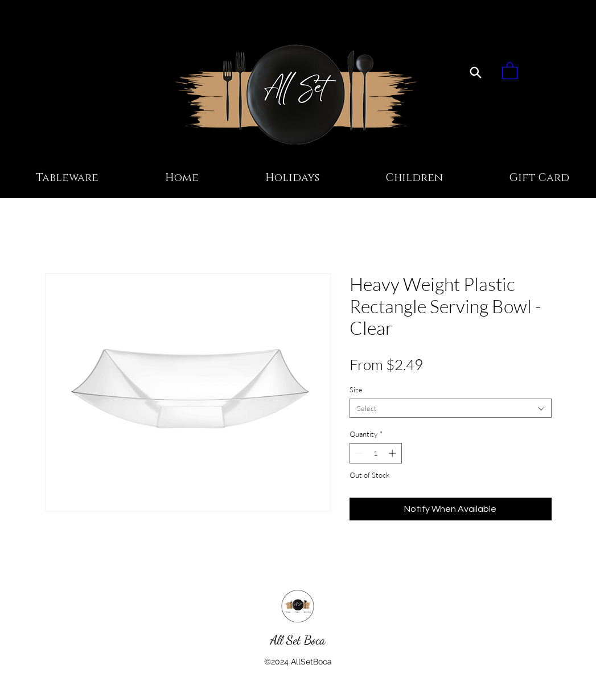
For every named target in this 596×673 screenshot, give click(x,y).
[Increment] (393, 453)
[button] (509, 70)
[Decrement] (358, 453)
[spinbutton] (375, 453)
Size (356, 389)
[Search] (475, 72)
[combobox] (451, 408)
